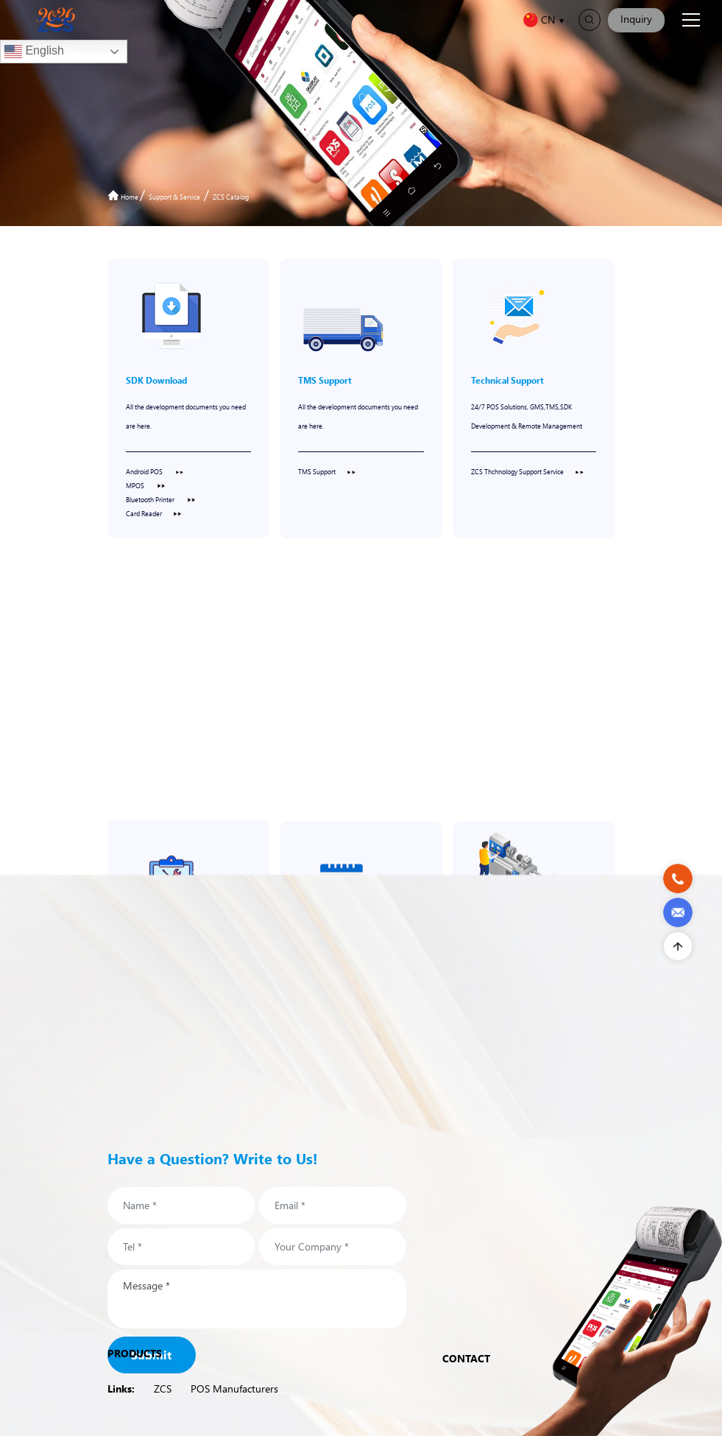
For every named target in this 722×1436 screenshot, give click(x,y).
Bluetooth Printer (161, 499)
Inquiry (636, 19)
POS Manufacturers (234, 1388)
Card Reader (154, 513)
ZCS (162, 1388)
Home (123, 196)
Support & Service (174, 196)
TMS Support (326, 471)
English (34, 51)
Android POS (155, 471)
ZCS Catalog (231, 196)
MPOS (146, 485)
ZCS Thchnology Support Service (527, 471)
